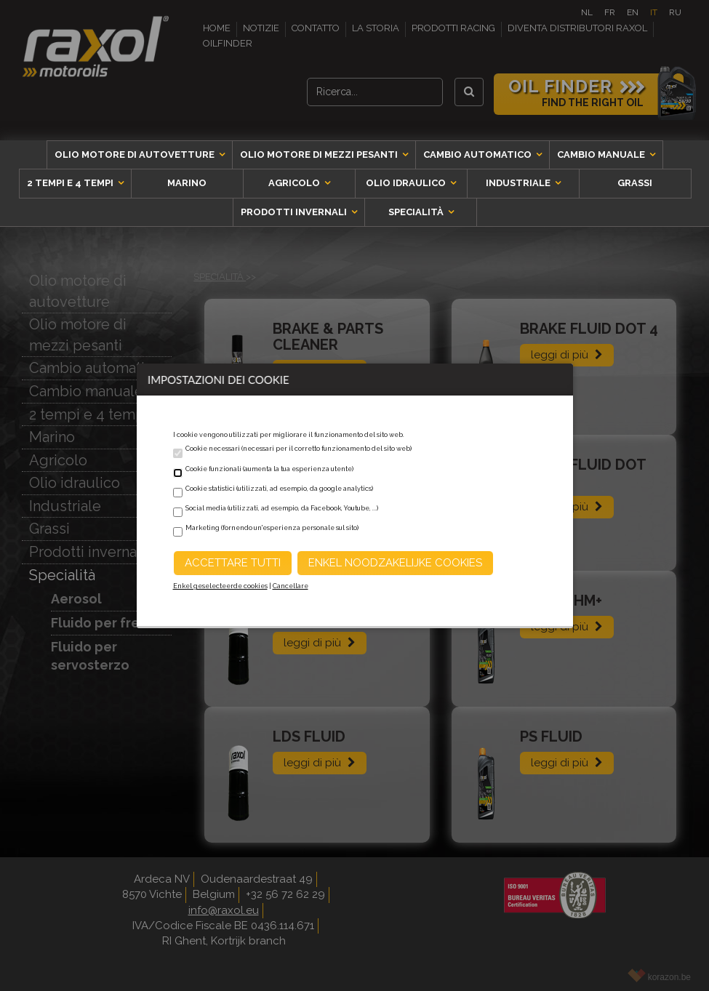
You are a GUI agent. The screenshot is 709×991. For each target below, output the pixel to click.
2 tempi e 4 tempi (71, 182)
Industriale (519, 182)
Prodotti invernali (295, 211)
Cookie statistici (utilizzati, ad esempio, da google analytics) (279, 488)
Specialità (417, 211)
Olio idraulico (407, 182)
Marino (187, 182)
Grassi (634, 182)
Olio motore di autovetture (136, 154)
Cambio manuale (602, 154)
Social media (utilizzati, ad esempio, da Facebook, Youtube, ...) (281, 508)
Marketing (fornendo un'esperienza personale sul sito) (271, 527)
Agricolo (295, 182)
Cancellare (290, 586)
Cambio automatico (478, 154)
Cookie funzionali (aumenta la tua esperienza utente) (269, 469)
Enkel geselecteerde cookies (220, 586)
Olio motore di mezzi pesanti (320, 154)
